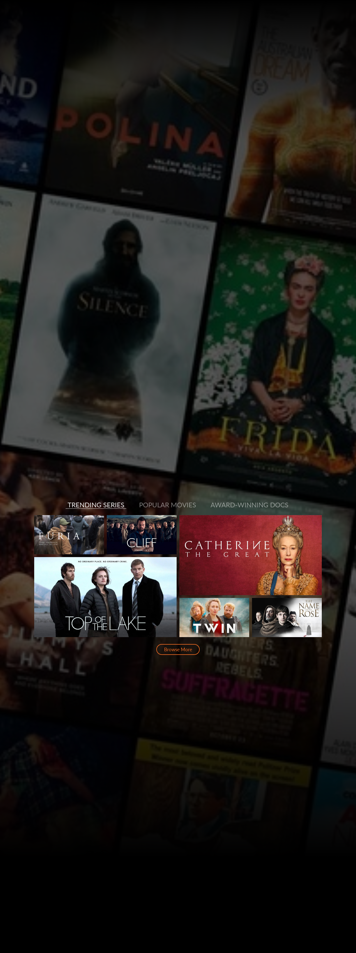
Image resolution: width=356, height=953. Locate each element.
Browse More (178, 649)
